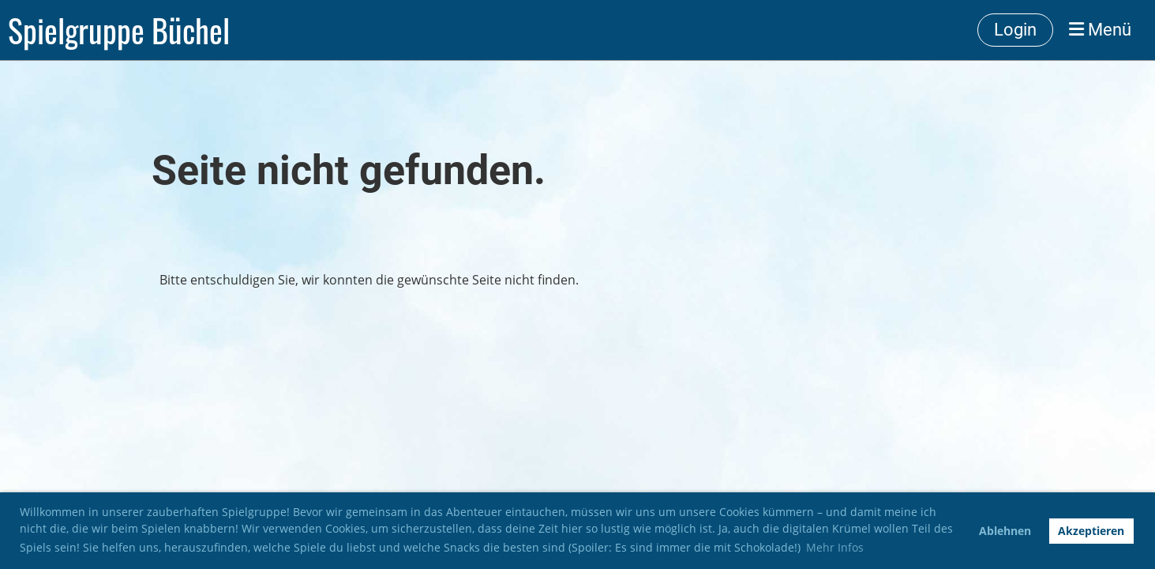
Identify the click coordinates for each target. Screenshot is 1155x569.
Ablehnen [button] (1005, 530)
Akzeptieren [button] (1091, 530)
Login (1015, 30)
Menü (1100, 30)
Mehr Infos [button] (835, 547)
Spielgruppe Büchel (119, 30)
